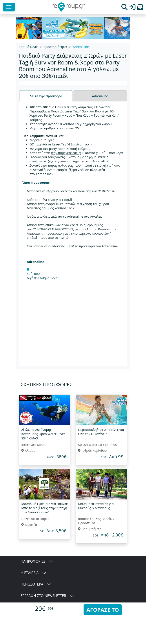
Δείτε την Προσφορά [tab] (46, 96)
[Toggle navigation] (9, 7)
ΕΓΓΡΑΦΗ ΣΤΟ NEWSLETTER (43, 595)
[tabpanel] (73, 233)
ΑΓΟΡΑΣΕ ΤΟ (102, 609)
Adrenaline (81, 47)
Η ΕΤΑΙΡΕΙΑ (29, 572)
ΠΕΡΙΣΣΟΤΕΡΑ (32, 584)
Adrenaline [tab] (100, 96)
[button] (140, 8)
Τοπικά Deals (28, 47)
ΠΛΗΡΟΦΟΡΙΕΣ (33, 561)
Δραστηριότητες (56, 47)
